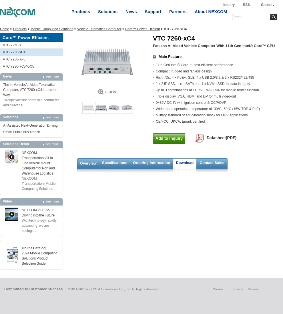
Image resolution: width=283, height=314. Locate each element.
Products (80, 11)
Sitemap (253, 289)
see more (52, 76)
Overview (88, 163)
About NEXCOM (211, 11)
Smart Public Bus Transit (21, 132)
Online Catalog (34, 248)
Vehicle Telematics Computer (99, 29)
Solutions (107, 11)
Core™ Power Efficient (142, 29)
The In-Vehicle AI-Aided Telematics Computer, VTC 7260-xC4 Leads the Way (30, 90)
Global (266, 5)
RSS (246, 5)
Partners (178, 11)
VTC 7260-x (12, 45)
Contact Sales (212, 163)
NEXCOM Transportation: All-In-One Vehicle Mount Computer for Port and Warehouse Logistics (38, 163)
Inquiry (229, 5)
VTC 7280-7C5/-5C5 (18, 66)
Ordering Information (151, 163)
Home (4, 29)
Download (185, 163)
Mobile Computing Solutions (52, 29)
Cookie (217, 289)
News (131, 11)
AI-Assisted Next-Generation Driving (30, 125)
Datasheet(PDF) (221, 137)
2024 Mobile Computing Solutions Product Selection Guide (39, 258)
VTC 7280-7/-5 (14, 59)
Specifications (114, 163)
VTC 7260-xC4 (14, 52)
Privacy (237, 289)
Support (153, 11)
